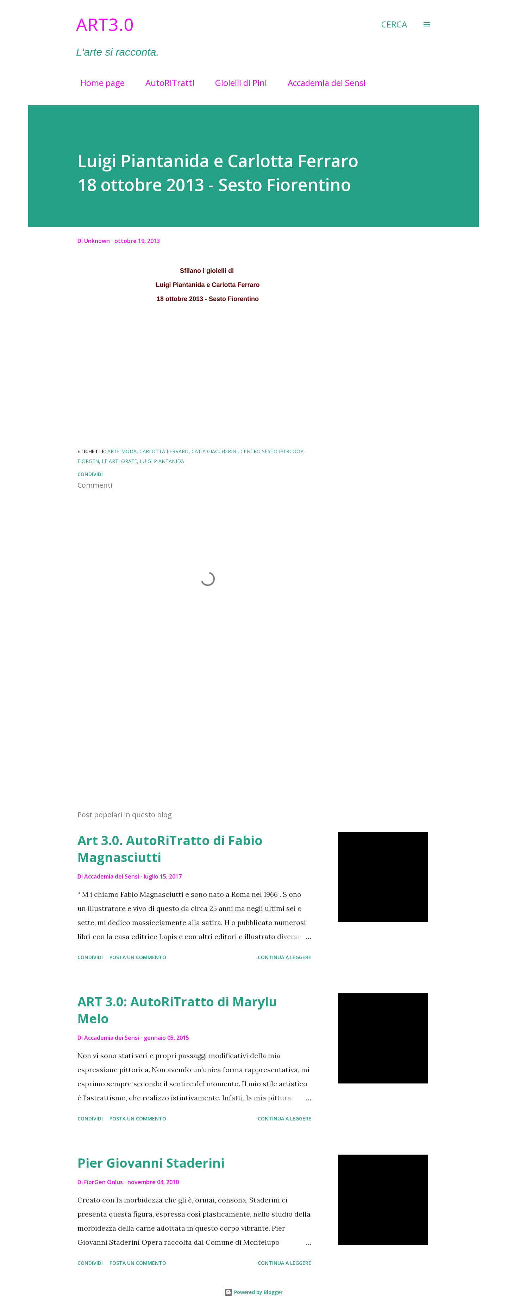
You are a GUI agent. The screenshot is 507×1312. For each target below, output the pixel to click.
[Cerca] (394, 24)
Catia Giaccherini (215, 451)
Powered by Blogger (253, 1292)
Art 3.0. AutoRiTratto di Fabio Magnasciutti (170, 849)
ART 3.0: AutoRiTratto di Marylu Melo (177, 1010)
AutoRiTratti (165, 82)
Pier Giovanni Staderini (151, 1163)
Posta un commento (137, 957)
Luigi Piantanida (162, 461)
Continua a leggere (284, 957)
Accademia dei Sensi (322, 82)
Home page (98, 82)
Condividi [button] (90, 474)
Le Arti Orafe (119, 461)
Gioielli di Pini (237, 82)
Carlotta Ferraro (164, 451)
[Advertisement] (196, 722)
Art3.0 (105, 24)
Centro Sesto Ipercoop (271, 451)
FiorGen (88, 461)
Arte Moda (122, 451)
